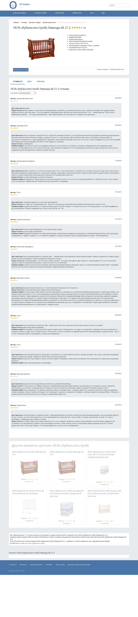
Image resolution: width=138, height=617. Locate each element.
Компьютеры (77, 13)
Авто (92, 13)
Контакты (23, 565)
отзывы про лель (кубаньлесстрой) (32, 543)
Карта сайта (60, 565)
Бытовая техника (41, 13)
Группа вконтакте (36, 565)
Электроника (59, 13)
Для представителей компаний (79, 565)
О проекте (12, 565)
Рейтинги (49, 565)
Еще (103, 13)
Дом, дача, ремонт (19, 13)
